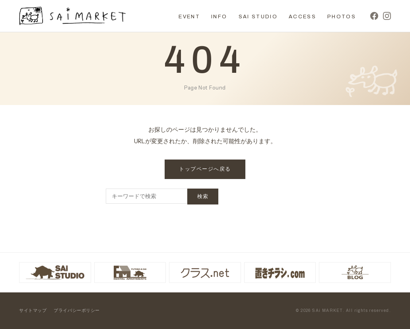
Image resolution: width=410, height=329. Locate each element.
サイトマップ (33, 310)
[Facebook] (374, 15)
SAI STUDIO (258, 16)
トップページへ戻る (205, 169)
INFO (219, 16)
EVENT (189, 16)
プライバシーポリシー (77, 310)
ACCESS (302, 16)
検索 (202, 196)
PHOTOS (341, 16)
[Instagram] (387, 15)
